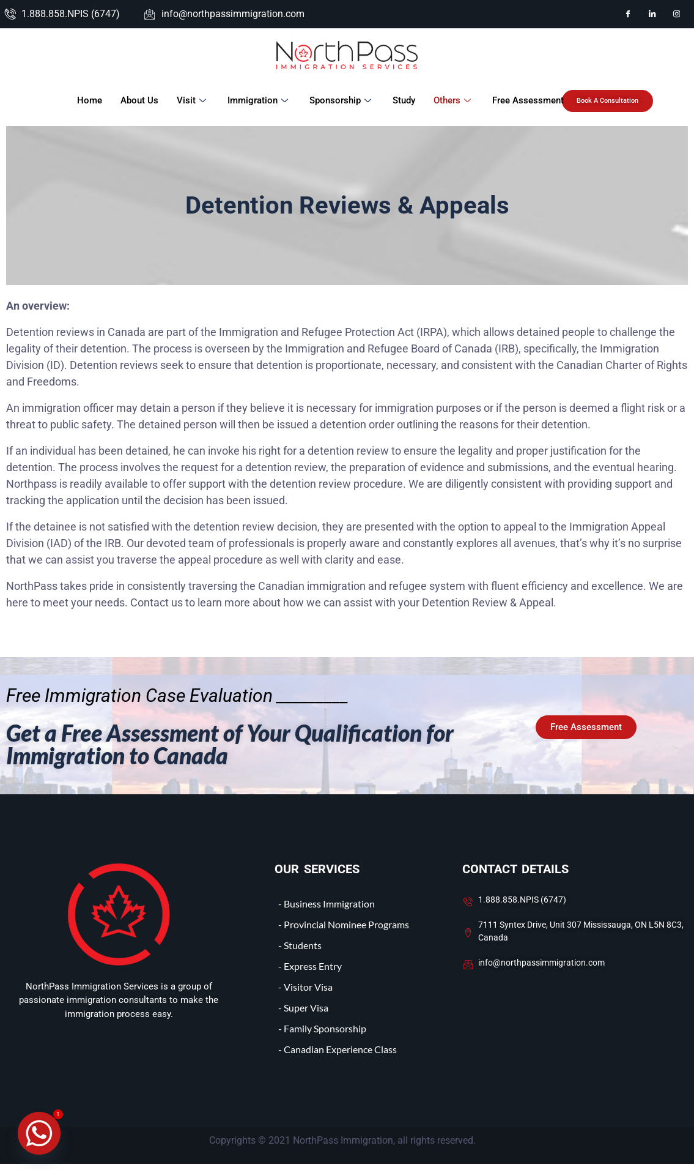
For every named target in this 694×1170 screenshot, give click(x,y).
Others (453, 100)
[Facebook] (628, 14)
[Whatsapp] (39, 1133)
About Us (139, 100)
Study (403, 100)
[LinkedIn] (652, 14)
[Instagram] (677, 14)
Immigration (258, 100)
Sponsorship (341, 100)
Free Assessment (527, 100)
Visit (192, 100)
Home (89, 100)
